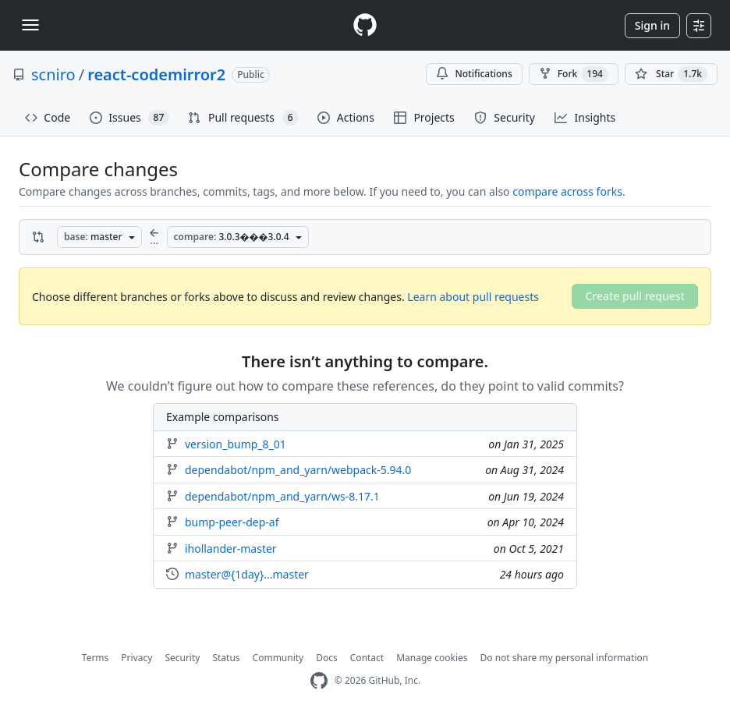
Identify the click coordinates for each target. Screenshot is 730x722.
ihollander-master (231, 549)
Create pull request (635, 295)
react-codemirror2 (156, 74)
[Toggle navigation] (30, 25)
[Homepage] (365, 25)
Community (278, 657)
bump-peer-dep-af (231, 522)
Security (182, 657)
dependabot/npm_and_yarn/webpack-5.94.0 (298, 470)
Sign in (652, 25)
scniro (53, 74)
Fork (573, 74)
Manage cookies (431, 657)
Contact (367, 657)
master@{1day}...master (247, 575)
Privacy (136, 657)
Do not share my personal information (564, 657)
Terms (95, 657)
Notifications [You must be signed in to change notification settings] (474, 73)
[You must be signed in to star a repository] (671, 74)
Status (225, 657)
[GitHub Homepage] (319, 681)
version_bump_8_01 (235, 444)
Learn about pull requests (473, 296)
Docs (327, 657)
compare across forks (567, 191)
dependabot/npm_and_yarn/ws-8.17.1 (282, 497)
